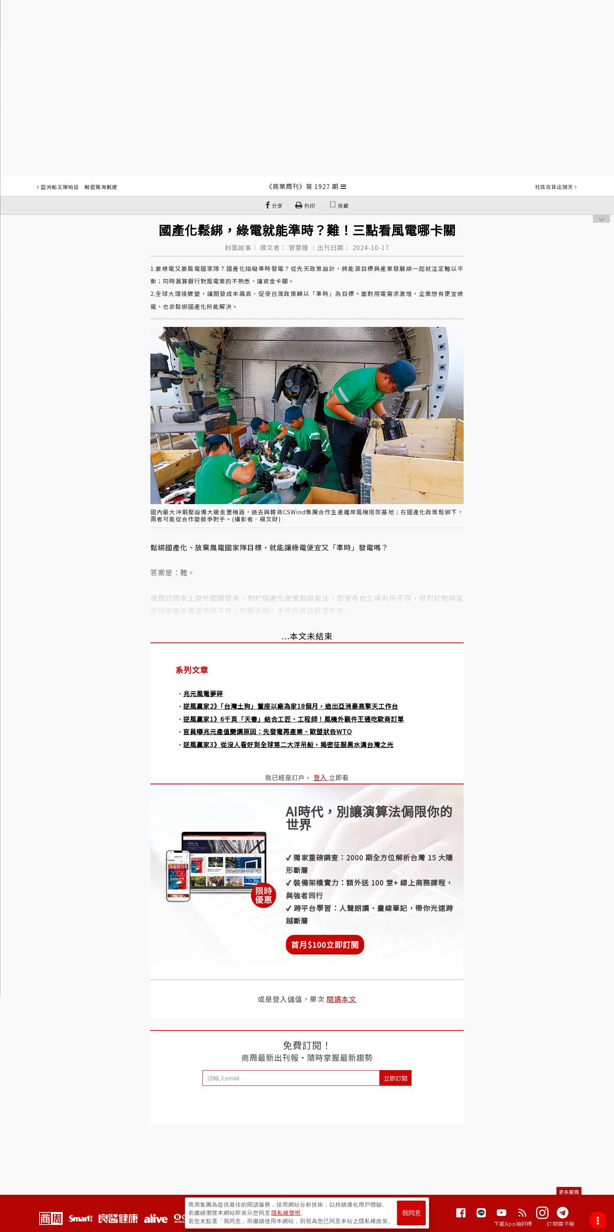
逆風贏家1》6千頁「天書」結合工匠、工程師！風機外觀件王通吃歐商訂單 (293, 719)
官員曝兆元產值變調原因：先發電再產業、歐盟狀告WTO (267, 731)
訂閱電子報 (560, 1224)
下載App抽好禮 (513, 1224)
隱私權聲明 (286, 1213)
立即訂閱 (395, 1078)
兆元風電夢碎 (203, 693)
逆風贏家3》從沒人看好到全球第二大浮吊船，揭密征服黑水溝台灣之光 (288, 744)
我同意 (411, 1213)
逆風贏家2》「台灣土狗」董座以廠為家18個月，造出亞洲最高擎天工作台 (290, 706)
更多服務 (569, 1191)
